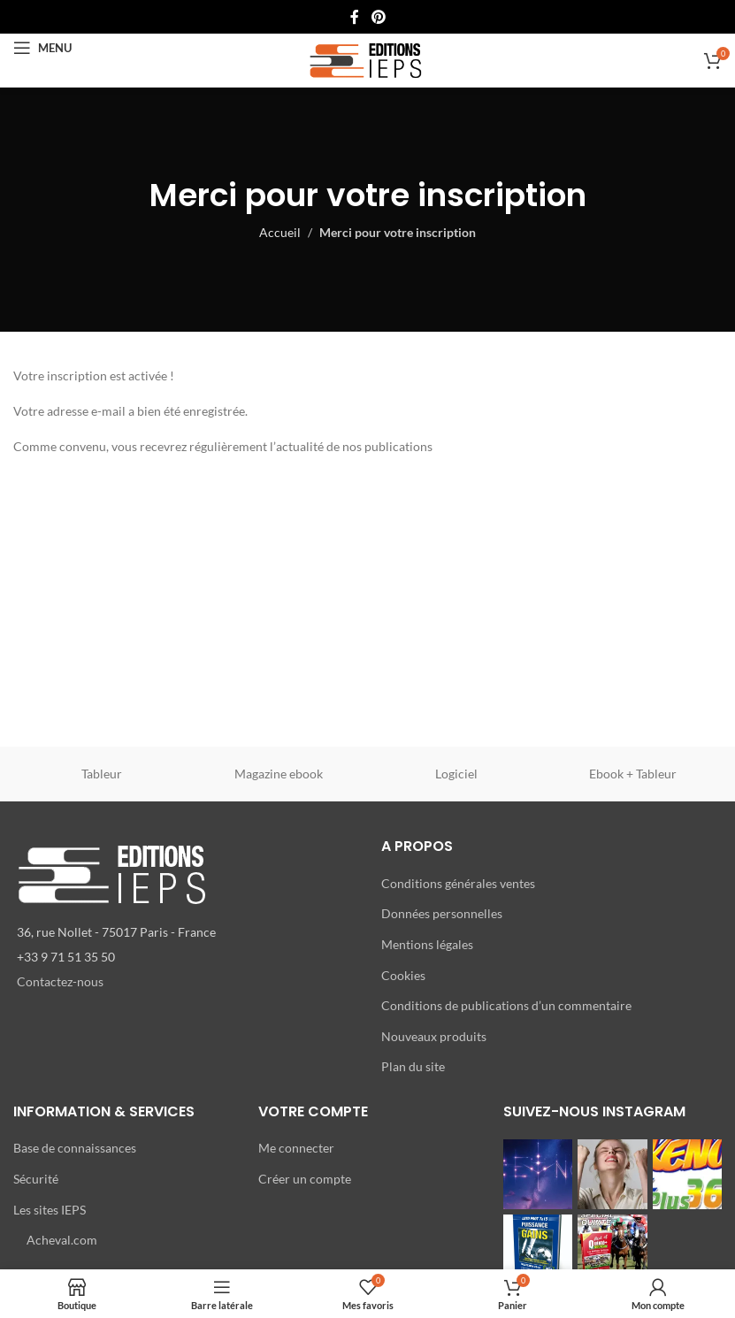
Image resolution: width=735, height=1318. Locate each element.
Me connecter (296, 1147)
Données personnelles (441, 913)
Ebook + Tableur (633, 773)
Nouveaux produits (433, 1036)
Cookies (403, 975)
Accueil (280, 232)
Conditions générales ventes (458, 883)
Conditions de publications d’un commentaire (506, 1005)
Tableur (101, 773)
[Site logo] (367, 58)
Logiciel (456, 773)
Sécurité (35, 1178)
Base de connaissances (74, 1147)
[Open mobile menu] (42, 47)
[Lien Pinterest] (378, 17)
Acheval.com (62, 1239)
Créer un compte (304, 1178)
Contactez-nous (60, 981)
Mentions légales (427, 944)
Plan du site (413, 1066)
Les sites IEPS (49, 1209)
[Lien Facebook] (354, 17)
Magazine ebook (278, 773)
